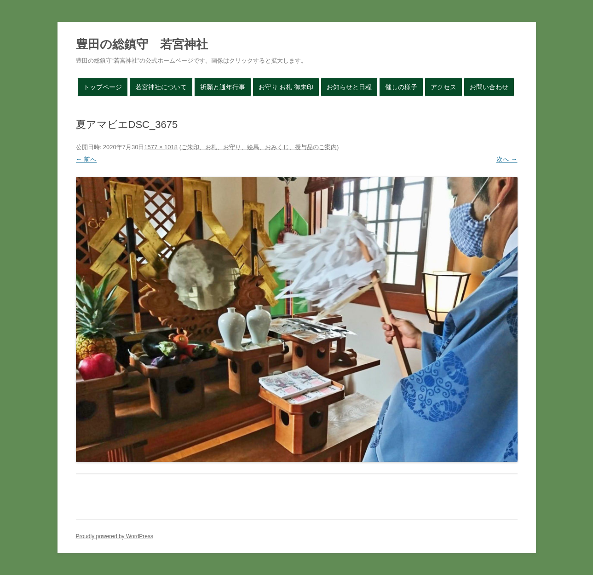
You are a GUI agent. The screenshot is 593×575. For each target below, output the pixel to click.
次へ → (507, 159)
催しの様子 (401, 87)
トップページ (102, 87)
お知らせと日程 (349, 87)
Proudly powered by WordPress (115, 536)
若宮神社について (161, 87)
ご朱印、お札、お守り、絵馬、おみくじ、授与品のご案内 (259, 147)
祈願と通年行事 (222, 87)
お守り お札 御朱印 (286, 87)
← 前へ (86, 159)
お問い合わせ (489, 87)
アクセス (443, 87)
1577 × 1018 (161, 147)
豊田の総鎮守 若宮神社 (142, 44)
